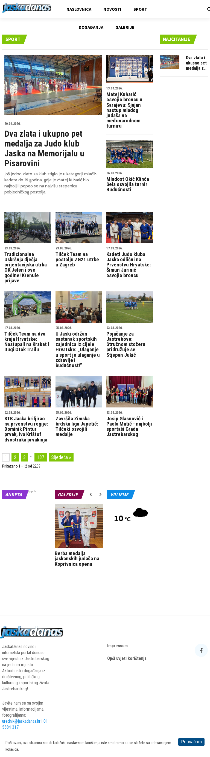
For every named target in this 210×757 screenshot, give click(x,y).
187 (40, 457)
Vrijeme (119, 494)
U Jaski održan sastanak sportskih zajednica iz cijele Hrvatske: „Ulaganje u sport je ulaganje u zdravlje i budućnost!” (79, 347)
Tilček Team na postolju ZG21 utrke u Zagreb (79, 257)
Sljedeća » (61, 457)
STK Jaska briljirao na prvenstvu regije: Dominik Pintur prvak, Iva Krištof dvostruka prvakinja (27, 427)
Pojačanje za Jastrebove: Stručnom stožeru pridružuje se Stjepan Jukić (129, 342)
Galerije (125, 27)
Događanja (91, 27)
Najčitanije (176, 39)
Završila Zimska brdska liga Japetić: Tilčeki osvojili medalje (79, 424)
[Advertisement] (184, 164)
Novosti (112, 9)
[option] (79, 536)
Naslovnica (78, 9)
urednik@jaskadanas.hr (21, 721)
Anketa (13, 494)
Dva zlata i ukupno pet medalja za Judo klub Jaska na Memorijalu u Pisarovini (53, 143)
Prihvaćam (191, 741)
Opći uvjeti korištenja (127, 658)
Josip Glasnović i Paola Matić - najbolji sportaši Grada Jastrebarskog (129, 424)
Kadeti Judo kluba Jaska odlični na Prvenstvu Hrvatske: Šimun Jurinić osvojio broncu (129, 262)
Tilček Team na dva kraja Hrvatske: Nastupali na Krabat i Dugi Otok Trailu (27, 339)
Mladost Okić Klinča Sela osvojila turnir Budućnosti (129, 182)
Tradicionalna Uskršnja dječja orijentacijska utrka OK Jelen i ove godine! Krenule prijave (27, 265)
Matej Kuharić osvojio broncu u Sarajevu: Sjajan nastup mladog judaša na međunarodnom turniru (129, 108)
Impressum (117, 645)
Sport (140, 9)
